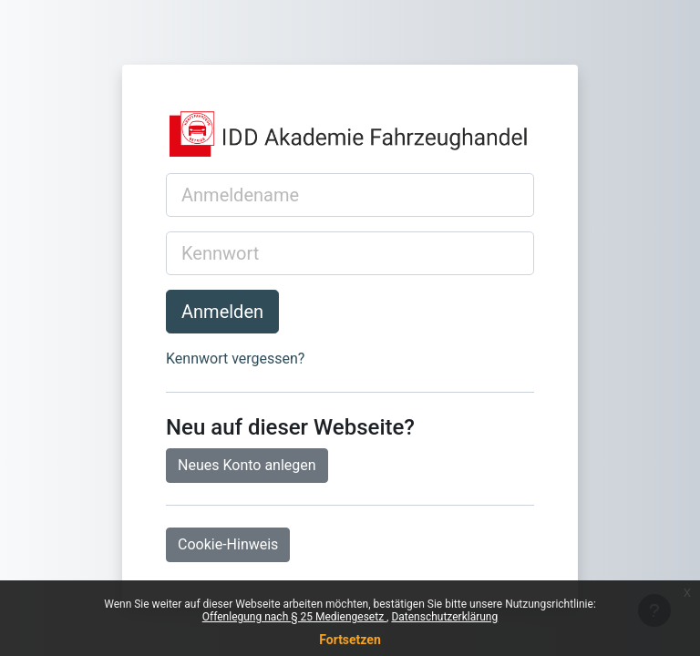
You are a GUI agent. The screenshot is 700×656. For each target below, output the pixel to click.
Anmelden (222, 312)
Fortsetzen (350, 639)
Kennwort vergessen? (235, 358)
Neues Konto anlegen (247, 465)
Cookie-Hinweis (228, 544)
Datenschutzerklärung (444, 616)
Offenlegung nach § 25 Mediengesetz (294, 616)
